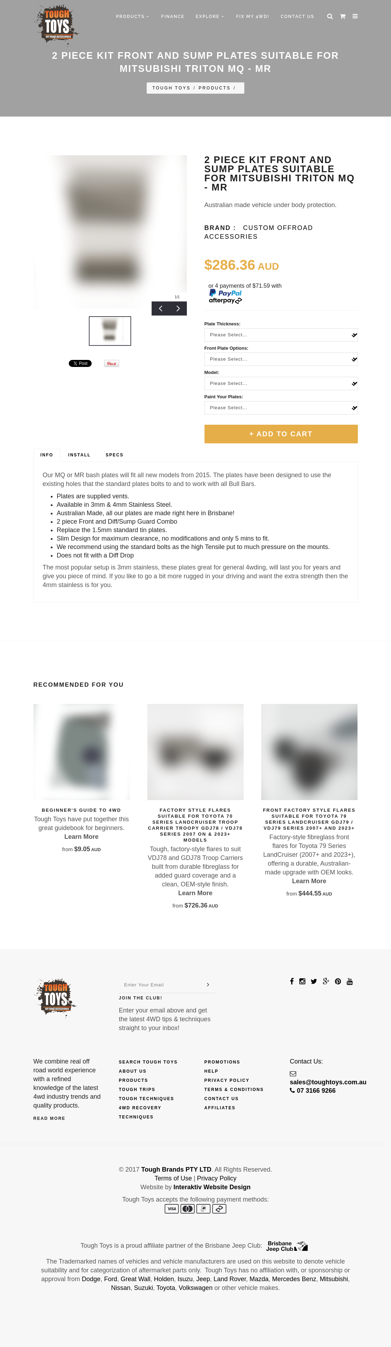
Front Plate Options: (226, 348)
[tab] (47, 455)
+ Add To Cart (281, 434)
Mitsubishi (334, 1279)
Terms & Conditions (234, 1089)
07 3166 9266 (313, 1090)
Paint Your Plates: (223, 396)
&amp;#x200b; (51, 363)
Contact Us (297, 16)
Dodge (91, 1279)
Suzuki (143, 1287)
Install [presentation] (79, 455)
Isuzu (185, 1279)
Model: (211, 372)
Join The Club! (141, 998)
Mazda (259, 1279)
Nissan (120, 1287)
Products (133, 16)
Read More (49, 1118)
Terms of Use (173, 1178)
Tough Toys (171, 88)
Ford (110, 1279)
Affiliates (220, 1107)
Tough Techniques (146, 1098)
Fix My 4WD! (253, 16)
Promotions (222, 1062)
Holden (164, 1279)
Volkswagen (196, 1287)
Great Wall (135, 1279)
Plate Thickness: (222, 323)
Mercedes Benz (294, 1279)
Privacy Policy (227, 1080)
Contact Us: (306, 1061)
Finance (172, 16)
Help (211, 1071)
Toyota (166, 1287)
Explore (210, 16)
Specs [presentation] (115, 455)
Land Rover (230, 1279)
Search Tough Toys (148, 1062)
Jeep (203, 1279)
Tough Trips (137, 1089)
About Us (133, 1071)
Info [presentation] (47, 455)
